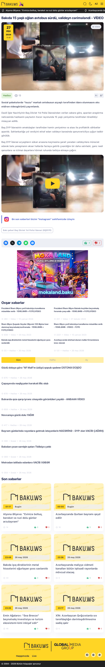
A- (96, 95)
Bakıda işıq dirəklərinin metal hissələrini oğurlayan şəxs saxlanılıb (25, 341)
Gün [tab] (18, 360)
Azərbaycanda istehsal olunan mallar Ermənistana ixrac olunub (76, 341)
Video (13, 319)
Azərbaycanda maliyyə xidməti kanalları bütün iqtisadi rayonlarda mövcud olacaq (76, 568)
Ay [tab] (86, 360)
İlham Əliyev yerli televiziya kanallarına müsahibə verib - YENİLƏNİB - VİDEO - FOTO (78, 325)
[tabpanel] (52, 420)
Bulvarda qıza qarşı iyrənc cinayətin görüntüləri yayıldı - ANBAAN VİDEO (43, 399)
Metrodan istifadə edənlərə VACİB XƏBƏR (25, 462)
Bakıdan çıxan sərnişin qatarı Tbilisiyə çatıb (26, 446)
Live (34, 656)
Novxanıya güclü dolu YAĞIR (17, 415)
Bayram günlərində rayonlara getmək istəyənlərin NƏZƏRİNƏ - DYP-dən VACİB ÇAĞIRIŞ (52, 430)
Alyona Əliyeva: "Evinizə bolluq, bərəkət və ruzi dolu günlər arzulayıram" (39, 10)
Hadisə (7, 95)
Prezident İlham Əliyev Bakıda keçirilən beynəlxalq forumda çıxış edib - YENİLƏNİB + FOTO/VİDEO (76, 309)
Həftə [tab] (52, 360)
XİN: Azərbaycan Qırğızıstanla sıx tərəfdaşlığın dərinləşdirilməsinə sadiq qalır (76, 619)
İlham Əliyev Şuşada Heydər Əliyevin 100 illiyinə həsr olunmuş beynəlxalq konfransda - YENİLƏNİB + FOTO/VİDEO (25, 327)
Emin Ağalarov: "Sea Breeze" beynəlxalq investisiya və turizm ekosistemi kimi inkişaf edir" (23, 619)
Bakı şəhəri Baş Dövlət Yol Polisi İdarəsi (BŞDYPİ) (27, 230)
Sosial (13, 441)
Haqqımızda (22, 656)
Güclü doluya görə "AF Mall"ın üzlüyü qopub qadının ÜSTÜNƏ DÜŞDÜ (41, 367)
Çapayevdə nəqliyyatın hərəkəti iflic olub (24, 383)
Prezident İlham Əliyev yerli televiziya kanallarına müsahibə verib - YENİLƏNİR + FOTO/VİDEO (23, 309)
